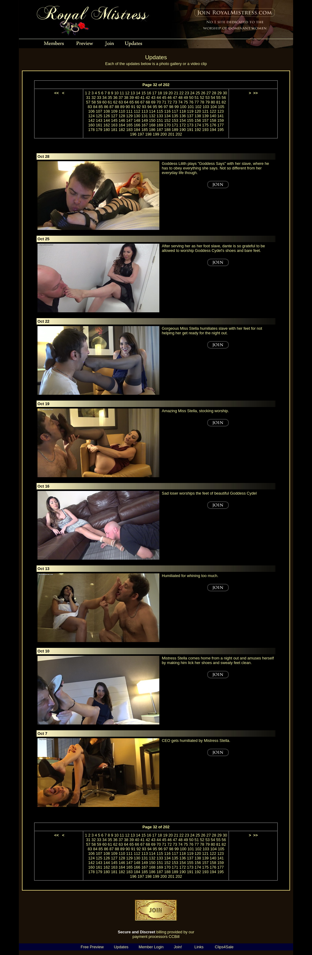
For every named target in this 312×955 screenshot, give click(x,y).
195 (220, 129)
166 (137, 125)
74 (180, 102)
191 (190, 129)
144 (106, 120)
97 (166, 106)
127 (114, 116)
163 (114, 125)
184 (137, 129)
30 (225, 93)
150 (152, 120)
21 (176, 93)
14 (138, 93)
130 (137, 116)
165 (129, 125)
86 (106, 106)
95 (155, 106)
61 (110, 102)
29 (219, 93)
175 (205, 125)
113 (144, 111)
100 (183, 106)
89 (122, 106)
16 (149, 93)
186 (152, 129)
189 (175, 129)
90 (128, 106)
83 (90, 106)
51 (196, 97)
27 (209, 93)
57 (88, 102)
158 (213, 120)
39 (131, 97)
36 (115, 97)
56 (224, 97)
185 (144, 129)
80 (213, 102)
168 (152, 125)
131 (144, 116)
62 (115, 102)
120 (197, 111)
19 (165, 93)
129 (129, 116)
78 (202, 102)
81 (218, 102)
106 (91, 111)
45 (164, 97)
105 (221, 106)
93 (144, 106)
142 (91, 120)
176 (213, 125)
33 (99, 97)
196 (133, 134)
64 (126, 102)
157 (205, 120)
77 (196, 102)
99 (176, 106)
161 (99, 125)
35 (110, 97)
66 (137, 102)
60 (104, 102)
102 (198, 106)
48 (180, 97)
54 (213, 97)
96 (160, 106)
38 (126, 97)
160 (91, 125)
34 (104, 97)
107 (99, 111)
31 (88, 97)
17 (154, 93)
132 (152, 116)
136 (182, 116)
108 (106, 111)
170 (167, 125)
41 (142, 97)
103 (206, 106)
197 (140, 134)
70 (159, 102)
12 (127, 93)
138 (197, 116)
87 (111, 106)
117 (175, 111)
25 (198, 93)
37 (121, 97)
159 (220, 120)
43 (153, 97)
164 (122, 125)
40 (137, 97)
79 (207, 102)
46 (169, 97)
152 (167, 120)
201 (171, 134)
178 (91, 129)
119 (190, 111)
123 (220, 111)
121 (205, 111)
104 (213, 106)
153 (175, 120)
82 (224, 102)
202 (179, 134)
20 (170, 93)
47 (175, 97)
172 (182, 125)
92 (138, 106)
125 (99, 116)
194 (213, 129)
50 (191, 97)
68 (148, 102)
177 (220, 125)
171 (175, 125)
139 (205, 116)
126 (106, 116)
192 (197, 129)
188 (167, 129)
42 (148, 97)
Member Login (151, 947)
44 (159, 97)
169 (160, 125)
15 (143, 93)
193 (205, 129)
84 (95, 106)
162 (106, 125)
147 (129, 120)
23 (187, 93)
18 (160, 93)
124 (91, 116)
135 (175, 116)
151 (160, 120)
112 (137, 111)
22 (181, 93)
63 (121, 102)
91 (133, 106)
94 (149, 106)
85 (100, 106)
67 (142, 102)
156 (197, 120)
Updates (121, 947)
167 (144, 125)
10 (116, 93)
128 (122, 116)
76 (191, 102)
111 (129, 111)
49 (186, 97)
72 (169, 102)
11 (122, 93)
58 (93, 102)
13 (132, 93)
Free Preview (92, 947)
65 (131, 102)
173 (190, 125)
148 (137, 120)
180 (106, 129)
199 (156, 134)
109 (114, 111)
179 (99, 129)
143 (99, 120)
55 (218, 97)
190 (182, 129)
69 (153, 102)
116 (167, 111)
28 (214, 93)
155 (190, 120)
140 (213, 116)
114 (152, 111)
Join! (178, 947)
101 (190, 106)
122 (213, 111)
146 (122, 120)
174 (197, 125)
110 (122, 111)
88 (117, 106)
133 (160, 116)
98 (171, 106)
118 (182, 111)
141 (220, 116)
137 (190, 116)
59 (99, 102)
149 (144, 120)
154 (182, 120)
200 (163, 134)
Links (199, 947)
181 (114, 129)
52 (202, 97)
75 (186, 102)
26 (203, 93)
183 (129, 129)
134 (167, 116)
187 (160, 129)
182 (122, 129)
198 (148, 134)
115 (160, 111)
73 (175, 102)
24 (192, 93)
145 (114, 120)
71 (164, 102)
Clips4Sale (224, 947)
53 (207, 97)
